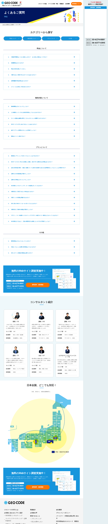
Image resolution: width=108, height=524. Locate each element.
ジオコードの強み (42, 3)
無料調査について (76, 3)
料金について (13, 38)
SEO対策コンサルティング (13, 515)
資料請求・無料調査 (37, 284)
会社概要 (67, 3)
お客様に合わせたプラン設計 (13, 512)
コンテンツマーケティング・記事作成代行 (16, 519)
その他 (70, 38)
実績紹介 (62, 3)
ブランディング (36, 518)
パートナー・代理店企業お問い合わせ (67, 517)
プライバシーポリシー (63, 512)
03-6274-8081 (18, 283)
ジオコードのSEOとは (11, 509)
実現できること (35, 516)
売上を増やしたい (37, 521)
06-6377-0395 (18, 286)
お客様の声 (33, 512)
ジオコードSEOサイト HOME (7, 24)
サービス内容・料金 (53, 3)
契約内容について (32, 38)
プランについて (51, 38)
